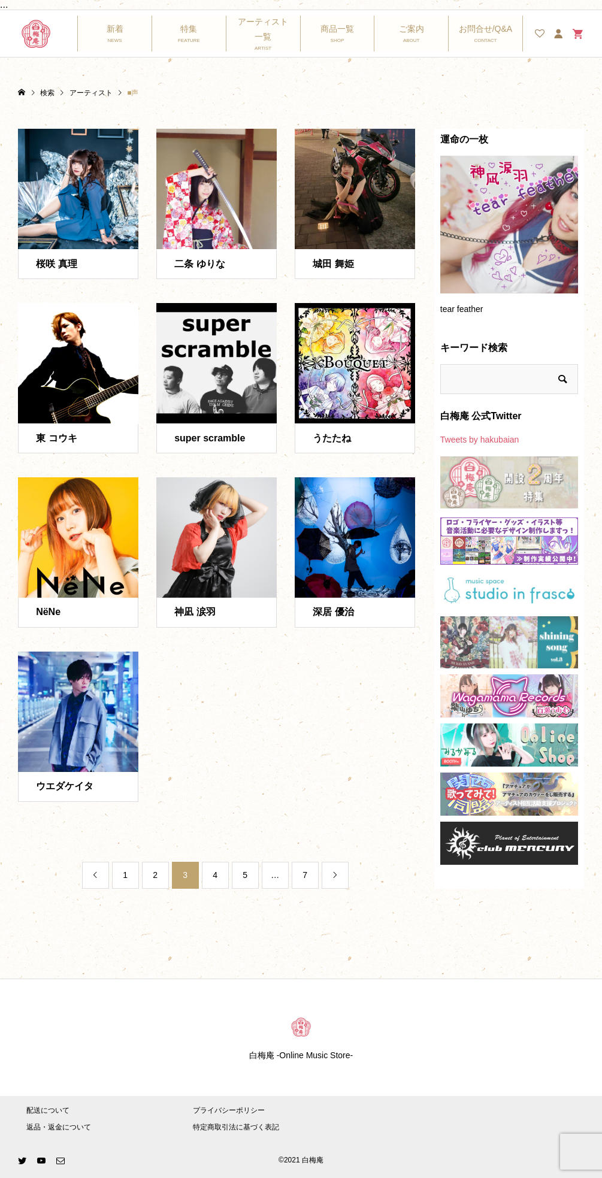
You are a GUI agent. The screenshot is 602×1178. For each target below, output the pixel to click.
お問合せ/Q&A (485, 29)
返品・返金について (58, 1127)
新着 (115, 29)
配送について (47, 1110)
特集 (188, 29)
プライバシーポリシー (229, 1110)
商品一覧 (337, 29)
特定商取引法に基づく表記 (236, 1127)
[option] (509, 240)
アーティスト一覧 (263, 29)
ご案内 (411, 29)
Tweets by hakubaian (479, 439)
